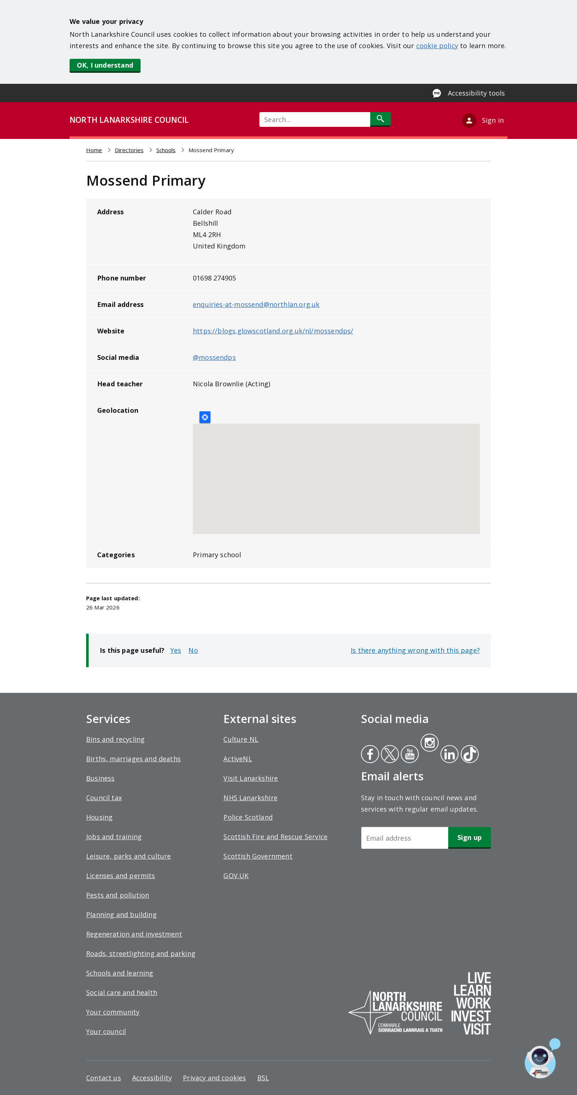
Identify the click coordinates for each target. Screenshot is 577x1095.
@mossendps (214, 357)
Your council (106, 1031)
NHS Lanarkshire (250, 797)
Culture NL (240, 739)
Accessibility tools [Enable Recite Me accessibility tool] (476, 93)
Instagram (429, 744)
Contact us (103, 1077)
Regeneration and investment (134, 934)
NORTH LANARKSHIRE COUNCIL (129, 120)
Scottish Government (257, 856)
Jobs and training (114, 836)
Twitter (389, 755)
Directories (129, 150)
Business (100, 778)
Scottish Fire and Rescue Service (275, 836)
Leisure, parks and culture (128, 856)
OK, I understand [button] (105, 65)
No (193, 650)
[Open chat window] (542, 1058)
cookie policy (437, 45)
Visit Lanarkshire (250, 778)
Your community (113, 1012)
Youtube (409, 755)
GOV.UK (235, 875)
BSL (263, 1077)
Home (94, 150)
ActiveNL (237, 758)
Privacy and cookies (214, 1077)
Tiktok (468, 755)
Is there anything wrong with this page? (415, 650)
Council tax (104, 797)
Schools (166, 150)
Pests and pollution (117, 895)
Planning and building (121, 914)
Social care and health (121, 992)
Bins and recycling (115, 739)
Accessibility (152, 1077)
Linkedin (448, 755)
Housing (99, 817)
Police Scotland (248, 817)
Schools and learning (119, 973)
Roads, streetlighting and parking (140, 953)
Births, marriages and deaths (133, 758)
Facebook (370, 755)
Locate (204, 417)
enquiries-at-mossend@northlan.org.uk (256, 304)
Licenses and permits (120, 875)
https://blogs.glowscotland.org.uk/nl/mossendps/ (273, 330)
